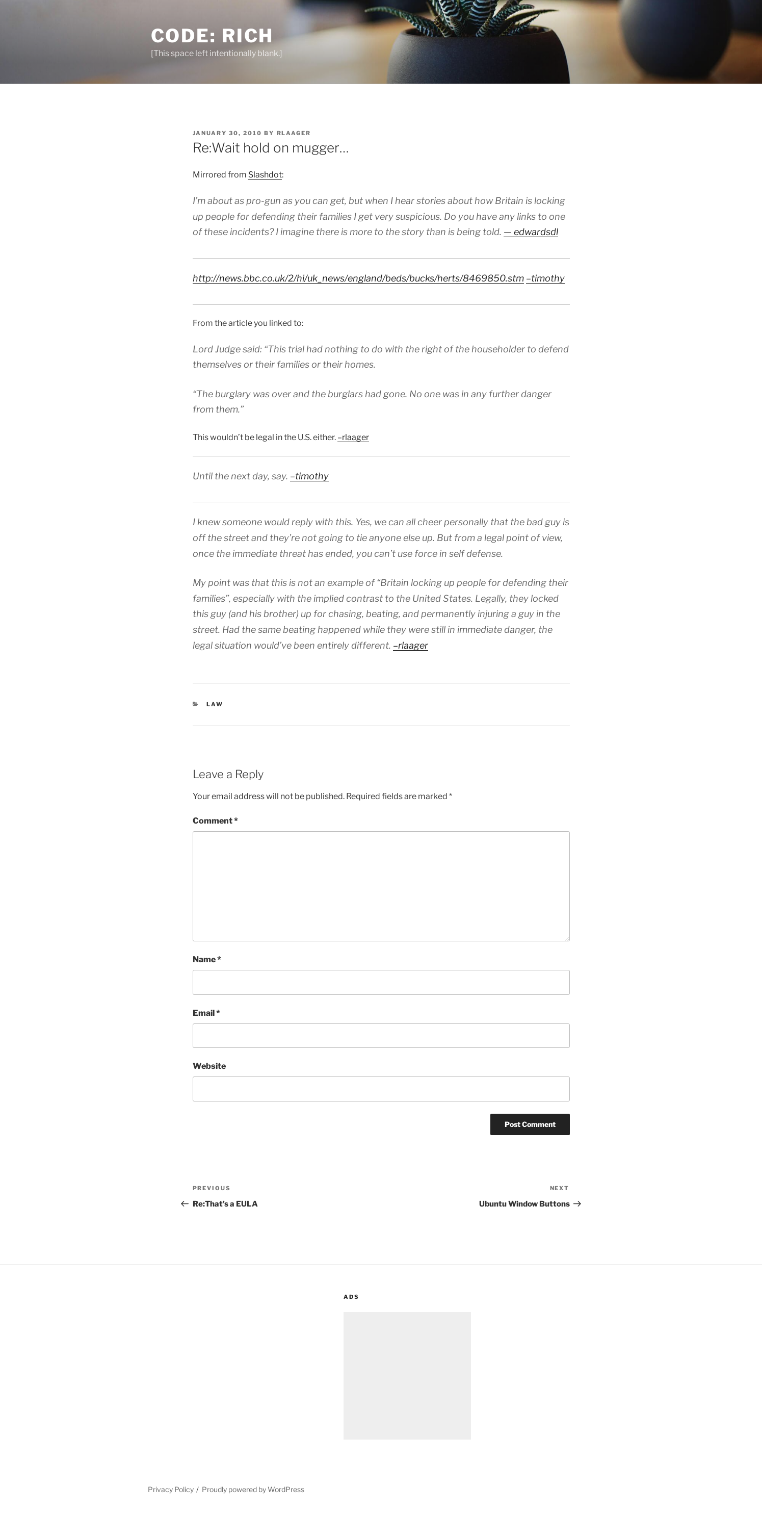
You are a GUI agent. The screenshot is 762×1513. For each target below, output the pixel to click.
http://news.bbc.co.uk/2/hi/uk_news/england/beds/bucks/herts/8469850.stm (358, 278)
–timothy (545, 278)
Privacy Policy (171, 1489)
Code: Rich (212, 35)
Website (209, 1066)
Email (206, 1013)
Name (207, 959)
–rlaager (353, 437)
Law (214, 704)
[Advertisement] (407, 1376)
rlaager (294, 133)
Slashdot (265, 174)
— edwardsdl (531, 231)
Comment (215, 821)
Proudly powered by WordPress (253, 1489)
